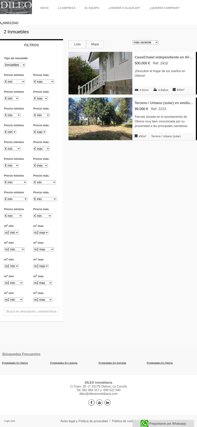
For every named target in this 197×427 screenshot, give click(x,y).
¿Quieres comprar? (165, 7)
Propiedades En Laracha (63, 362)
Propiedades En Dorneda (112, 362)
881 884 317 (90, 390)
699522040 (9, 18)
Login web (9, 420)
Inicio (44, 7)
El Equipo (92, 7)
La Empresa (66, 7)
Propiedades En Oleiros (15, 362)
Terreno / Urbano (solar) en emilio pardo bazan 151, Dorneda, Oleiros (164, 103)
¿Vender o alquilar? (124, 7)
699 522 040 (111, 390)
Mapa (95, 44)
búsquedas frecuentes (21, 354)
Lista (77, 44)
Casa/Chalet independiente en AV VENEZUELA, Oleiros (164, 57)
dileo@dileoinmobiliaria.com (98, 393)
